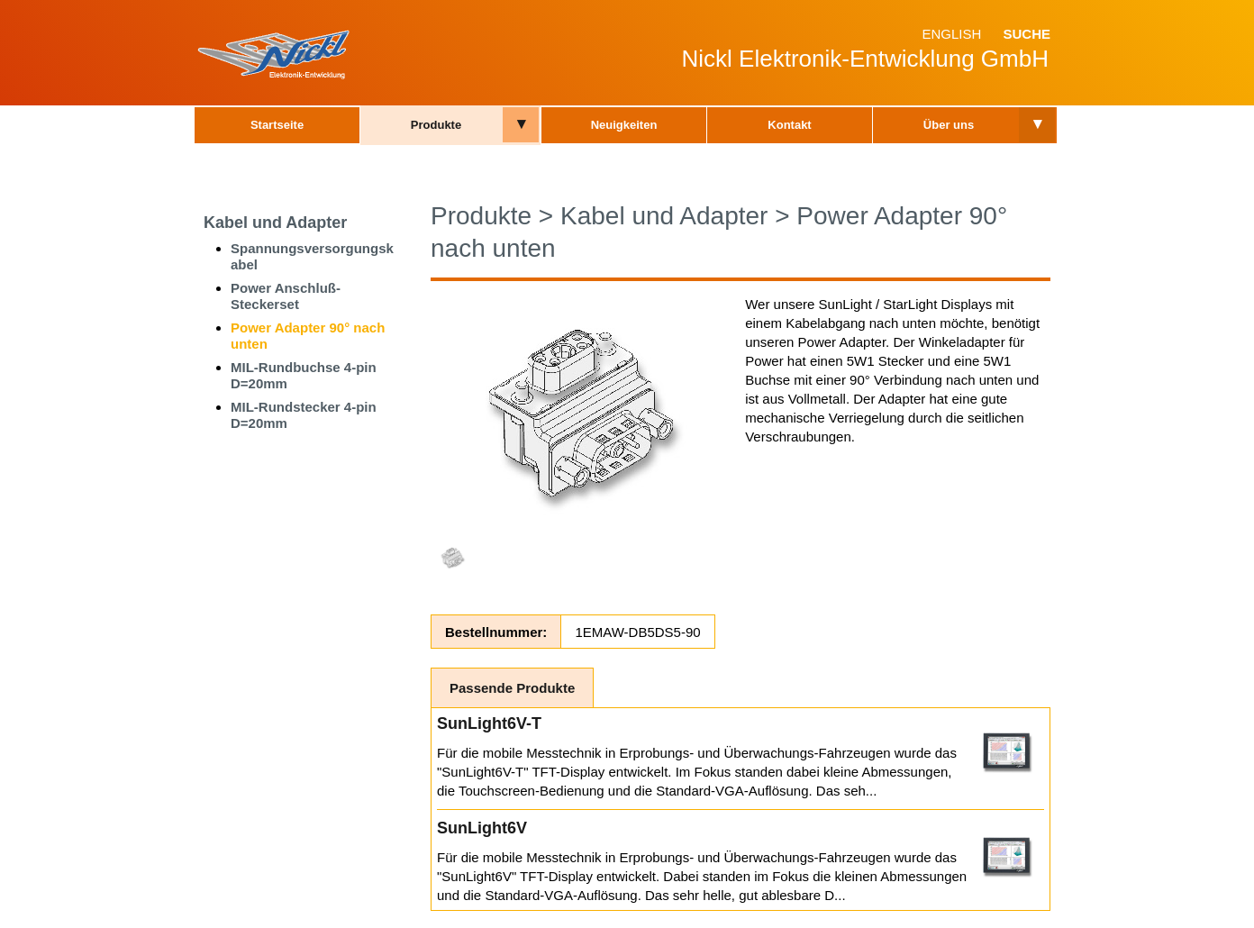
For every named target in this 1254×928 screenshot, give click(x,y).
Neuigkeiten (624, 125)
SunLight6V (482, 828)
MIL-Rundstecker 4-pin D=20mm (304, 415)
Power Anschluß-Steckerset (286, 296)
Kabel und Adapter (275, 223)
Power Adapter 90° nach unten (308, 335)
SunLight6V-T (489, 723)
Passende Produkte (512, 688)
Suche (1026, 33)
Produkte (436, 125)
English (951, 33)
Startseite (277, 125)
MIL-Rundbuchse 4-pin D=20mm (304, 375)
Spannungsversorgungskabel (312, 256)
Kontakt (789, 125)
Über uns (948, 125)
